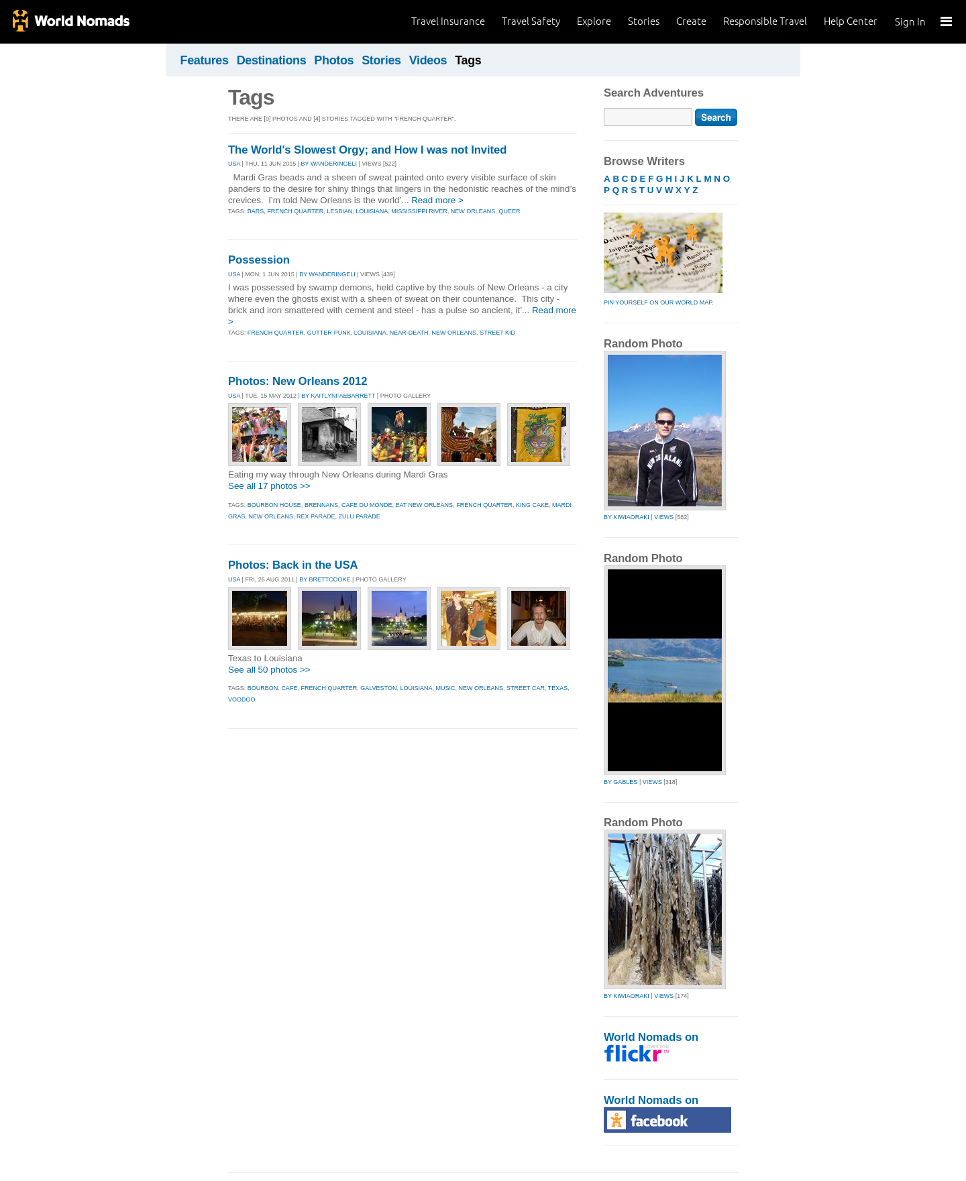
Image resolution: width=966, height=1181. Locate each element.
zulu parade (359, 516)
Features (204, 60)
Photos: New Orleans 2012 (297, 381)
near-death (409, 332)
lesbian (339, 211)
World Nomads (70, 22)
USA (234, 163)
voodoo (242, 699)
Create (691, 21)
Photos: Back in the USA (293, 565)
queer (509, 211)
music (445, 688)
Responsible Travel (765, 21)
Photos (334, 60)
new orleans (473, 211)
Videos (428, 60)
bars (256, 211)
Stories (643, 21)
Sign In (910, 21)
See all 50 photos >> (269, 670)
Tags (468, 60)
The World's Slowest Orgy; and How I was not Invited (367, 150)
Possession (259, 260)
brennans (321, 505)
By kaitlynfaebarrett (338, 395)
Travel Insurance (448, 21)
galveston (378, 688)
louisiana (372, 211)
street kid (497, 332)
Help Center (850, 21)
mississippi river (419, 211)
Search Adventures (654, 93)
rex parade (316, 516)
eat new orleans (424, 505)
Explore (594, 21)
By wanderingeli (329, 163)
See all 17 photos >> (269, 486)
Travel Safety (531, 21)
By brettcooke (324, 579)
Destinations (272, 60)
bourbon (263, 688)
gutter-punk (329, 332)
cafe (289, 688)
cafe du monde (366, 505)
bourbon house (274, 505)
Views (664, 517)
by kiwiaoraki (626, 517)
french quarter (295, 211)
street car (525, 688)
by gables (620, 782)
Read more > (437, 200)
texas (558, 688)
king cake (532, 505)
